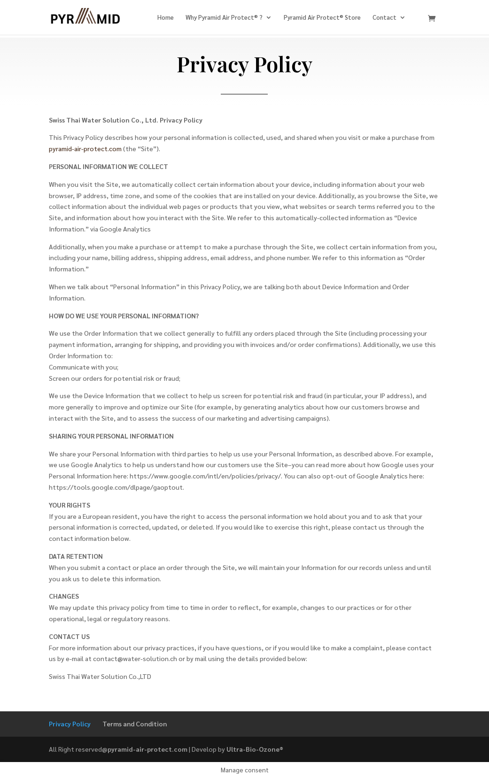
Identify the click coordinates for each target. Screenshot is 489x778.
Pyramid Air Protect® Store (322, 17)
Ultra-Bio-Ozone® (254, 749)
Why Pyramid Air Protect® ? (224, 17)
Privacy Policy (70, 723)
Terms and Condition (134, 723)
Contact (384, 17)
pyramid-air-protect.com (85, 148)
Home (165, 17)
